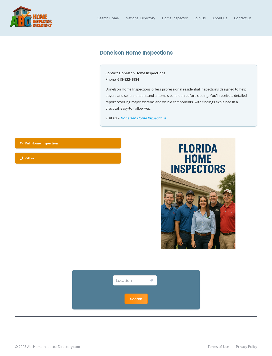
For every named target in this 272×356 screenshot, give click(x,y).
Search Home (108, 18)
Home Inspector (175, 18)
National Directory (140, 18)
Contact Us (243, 18)
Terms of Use (218, 346)
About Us (219, 18)
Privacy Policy (246, 346)
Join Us (200, 18)
